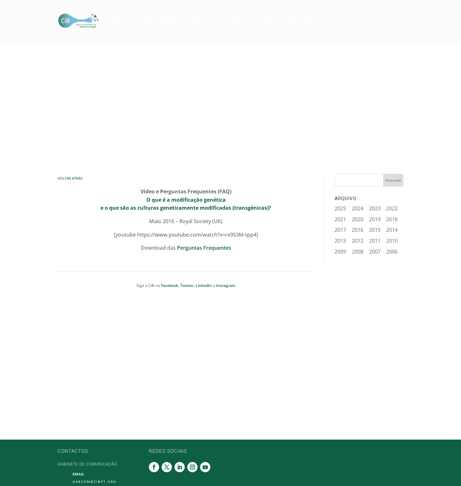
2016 (357, 229)
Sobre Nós (119, 20)
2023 (375, 208)
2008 (357, 251)
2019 (375, 219)
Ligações (266, 20)
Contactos (300, 20)
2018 (392, 219)
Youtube (402, 21)
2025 (340, 208)
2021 (340, 219)
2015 (375, 229)
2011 (375, 240)
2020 (357, 219)
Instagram (393, 21)
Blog (147, 20)
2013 (340, 240)
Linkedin (384, 21)
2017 (340, 229)
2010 (392, 240)
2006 (392, 251)
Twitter (375, 21)
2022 (392, 208)
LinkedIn (204, 285)
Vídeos (197, 20)
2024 (357, 208)
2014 (392, 229)
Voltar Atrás (70, 178)
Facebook (366, 21)
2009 (340, 251)
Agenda (236, 20)
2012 (357, 240)
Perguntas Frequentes (204, 247)
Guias (216, 20)
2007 (375, 251)
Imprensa (168, 20)
